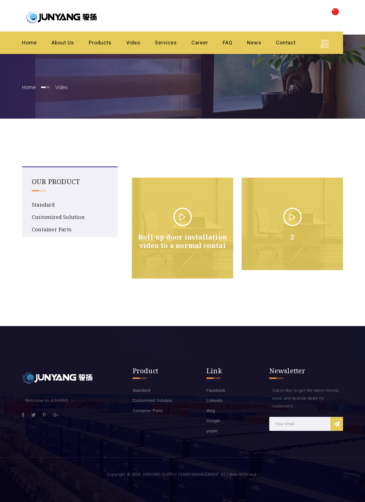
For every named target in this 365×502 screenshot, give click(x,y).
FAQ (227, 43)
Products (100, 43)
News (254, 43)
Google (213, 420)
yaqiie (212, 430)
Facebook (215, 390)
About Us (63, 43)
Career (200, 43)
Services (166, 43)
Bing (210, 410)
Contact (286, 43)
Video (133, 43)
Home (29, 43)
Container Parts (52, 229)
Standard (43, 204)
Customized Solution (58, 217)
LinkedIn (214, 400)
